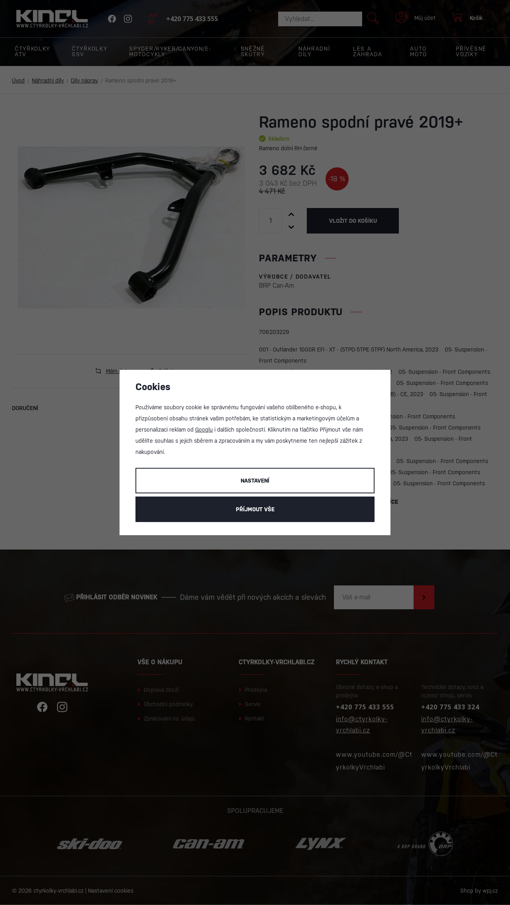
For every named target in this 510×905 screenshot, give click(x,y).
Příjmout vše (255, 509)
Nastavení (255, 480)
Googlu (204, 429)
